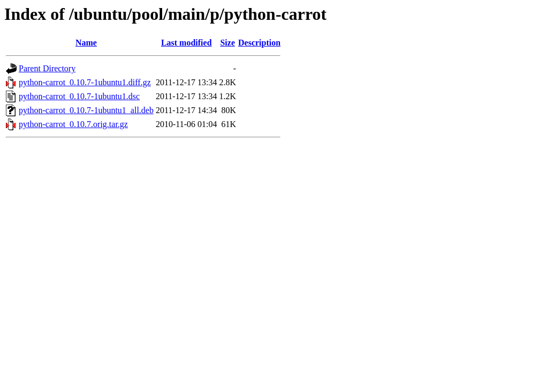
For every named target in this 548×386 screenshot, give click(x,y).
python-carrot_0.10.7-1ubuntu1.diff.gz (85, 82)
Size (227, 42)
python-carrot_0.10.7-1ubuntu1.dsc (79, 96)
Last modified (186, 42)
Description (259, 42)
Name (86, 42)
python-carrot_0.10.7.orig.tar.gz (73, 124)
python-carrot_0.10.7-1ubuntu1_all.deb (86, 110)
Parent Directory (47, 68)
